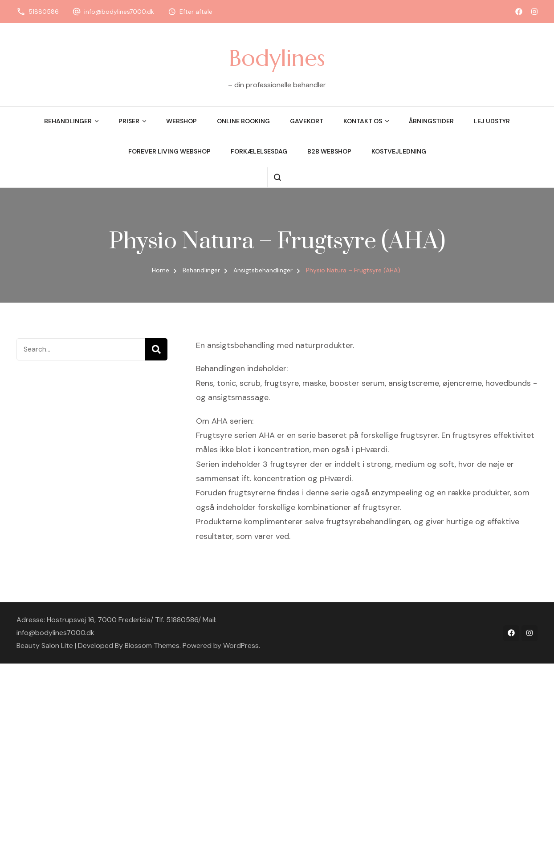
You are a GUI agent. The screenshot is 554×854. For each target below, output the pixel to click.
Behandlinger (68, 121)
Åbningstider (431, 121)
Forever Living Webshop (169, 151)
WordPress (241, 645)
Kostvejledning (398, 151)
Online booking (243, 121)
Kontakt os (362, 121)
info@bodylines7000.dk (119, 12)
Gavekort (306, 121)
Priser (128, 121)
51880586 (44, 12)
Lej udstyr (492, 121)
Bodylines (277, 58)
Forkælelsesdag (259, 151)
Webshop (181, 121)
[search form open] (277, 177)
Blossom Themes (152, 645)
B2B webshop (329, 151)
